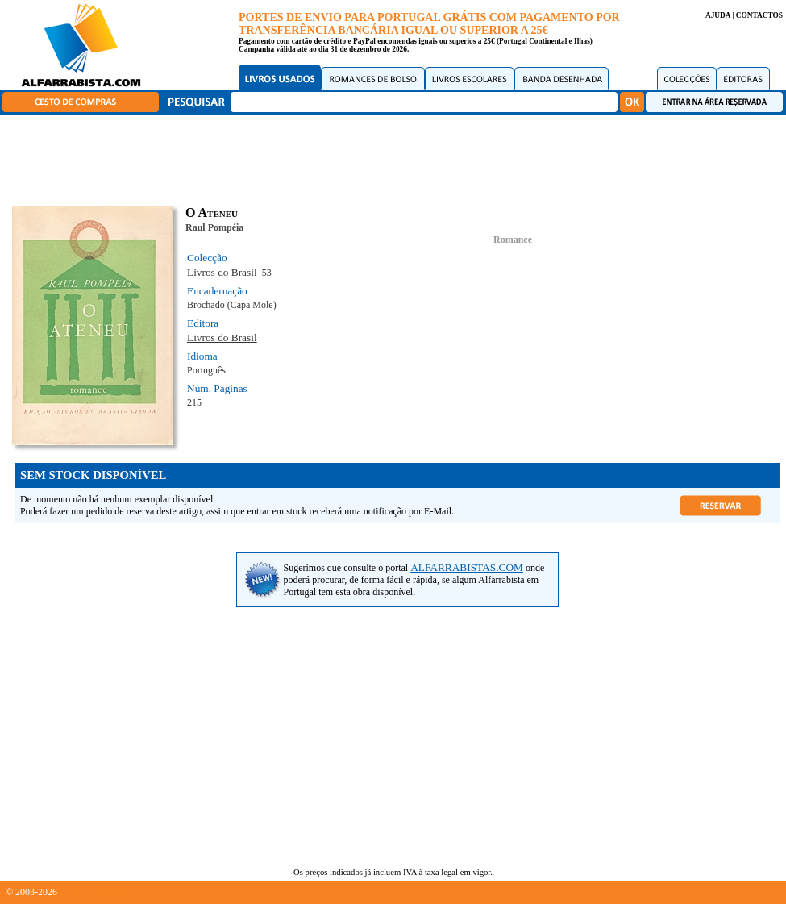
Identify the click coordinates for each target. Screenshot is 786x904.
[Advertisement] (397, 157)
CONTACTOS (759, 15)
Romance (512, 239)
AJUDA (717, 15)
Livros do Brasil (222, 272)
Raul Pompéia (214, 227)
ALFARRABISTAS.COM (466, 567)
